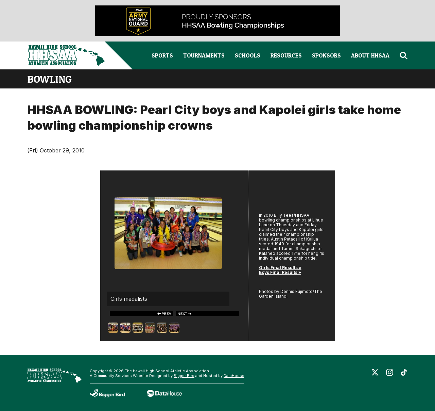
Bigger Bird (184, 375)
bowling (49, 79)
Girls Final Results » (280, 267)
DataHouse (234, 375)
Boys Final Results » (280, 272)
